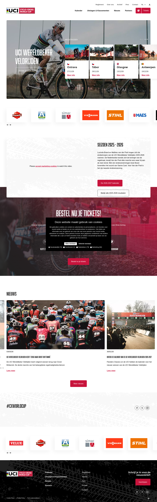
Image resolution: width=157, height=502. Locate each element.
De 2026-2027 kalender (110, 183)
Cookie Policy (11, 498)
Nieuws (117, 11)
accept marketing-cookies (46, 166)
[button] (146, 39)
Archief (119, 4)
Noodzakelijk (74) (55, 247)
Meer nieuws (79, 384)
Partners (128, 11)
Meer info (71, 75)
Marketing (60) (96, 247)
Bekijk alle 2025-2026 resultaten (113, 193)
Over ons (110, 4)
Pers (127, 4)
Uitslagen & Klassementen (98, 11)
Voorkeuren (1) (69, 247)
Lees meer (11, 371)
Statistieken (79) (82, 247)
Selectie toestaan (85, 244)
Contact (135, 4)
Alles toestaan (70, 244)
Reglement (100, 4)
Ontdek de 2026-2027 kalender (31, 71)
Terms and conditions (33, 498)
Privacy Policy (21, 498)
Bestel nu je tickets (78, 261)
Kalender (78, 11)
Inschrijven (143, 482)
